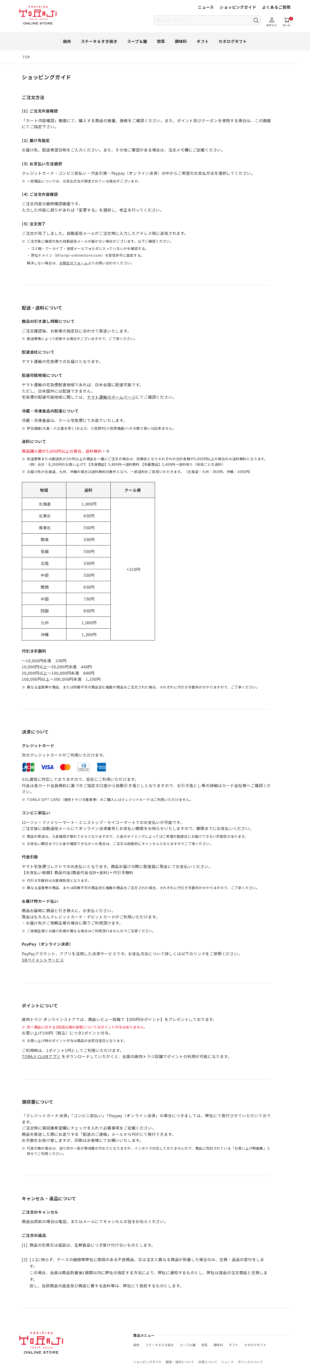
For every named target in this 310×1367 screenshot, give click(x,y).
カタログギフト (232, 41)
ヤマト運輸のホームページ (111, 397)
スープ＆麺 (137, 41)
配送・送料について (180, 1361)
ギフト (203, 41)
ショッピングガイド (238, 7)
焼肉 (67, 41)
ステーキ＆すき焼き (99, 41)
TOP (26, 57)
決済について (207, 1361)
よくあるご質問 (276, 7)
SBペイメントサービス (43, 960)
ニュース (206, 7)
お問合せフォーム (73, 263)
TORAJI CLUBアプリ (41, 1056)
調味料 (181, 41)
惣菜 (161, 41)
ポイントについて (250, 1361)
